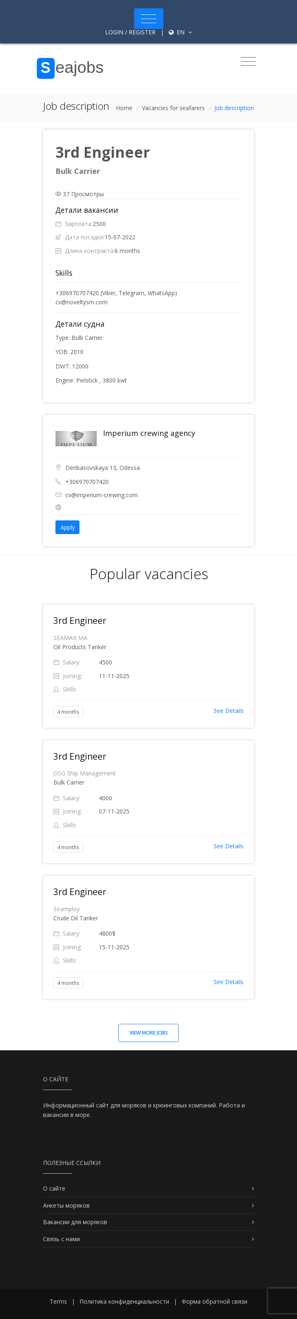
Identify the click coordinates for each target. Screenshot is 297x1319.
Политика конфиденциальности (124, 1301)
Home (124, 108)
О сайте (54, 1188)
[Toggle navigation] (148, 18)
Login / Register (130, 32)
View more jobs (148, 1032)
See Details (228, 711)
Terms (58, 1301)
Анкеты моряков (66, 1205)
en (180, 32)
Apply (67, 527)
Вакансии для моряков (75, 1222)
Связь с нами (61, 1239)
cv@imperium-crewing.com (101, 495)
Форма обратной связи (214, 1301)
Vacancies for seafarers (173, 108)
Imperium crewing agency (149, 433)
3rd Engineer (79, 620)
